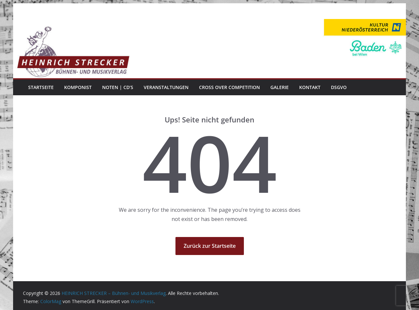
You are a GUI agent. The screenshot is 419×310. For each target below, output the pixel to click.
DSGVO (339, 87)
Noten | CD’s (117, 87)
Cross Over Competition (229, 87)
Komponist (78, 87)
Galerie (279, 87)
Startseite (41, 87)
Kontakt (309, 87)
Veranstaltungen (166, 87)
